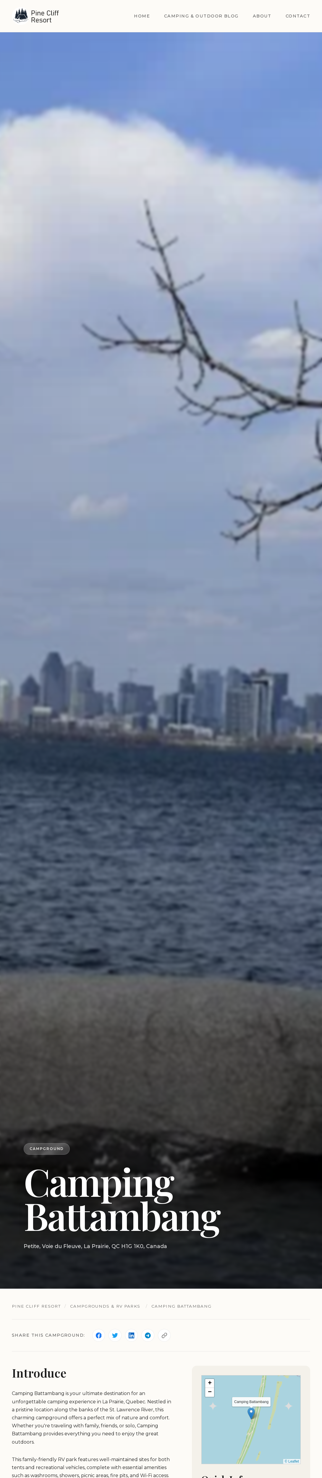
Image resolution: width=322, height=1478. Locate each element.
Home (142, 16)
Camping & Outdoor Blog (201, 16)
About (262, 16)
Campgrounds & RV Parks (106, 1306)
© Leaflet (292, 1461)
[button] (251, 1414)
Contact (298, 16)
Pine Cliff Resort (36, 1306)
